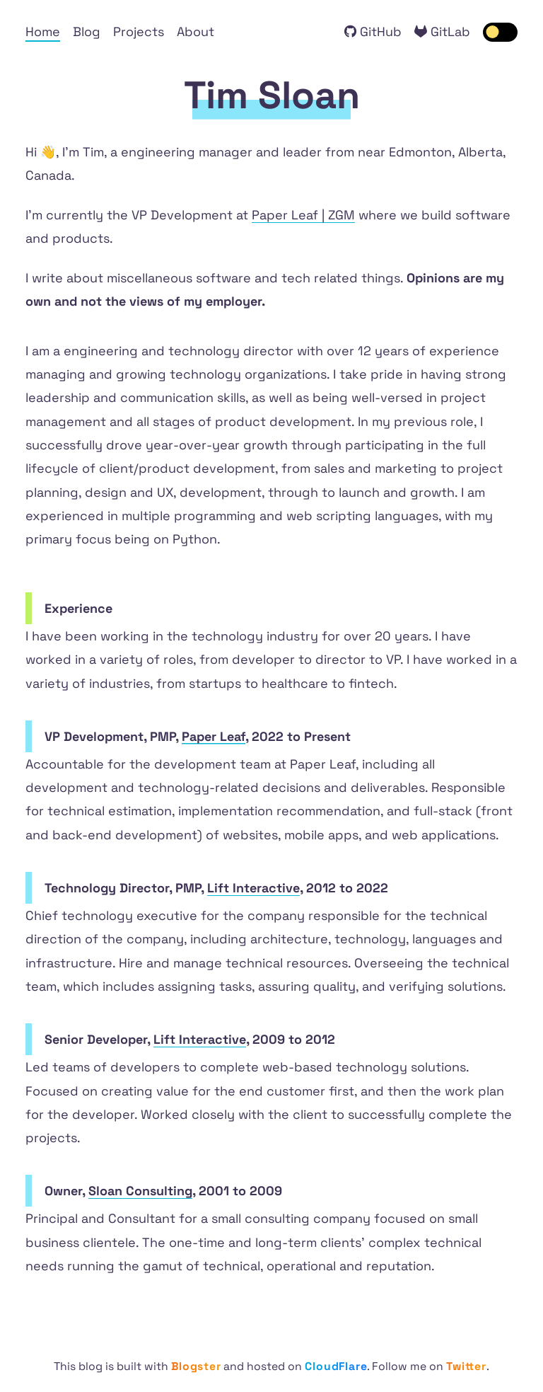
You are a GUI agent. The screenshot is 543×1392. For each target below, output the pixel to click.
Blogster (196, 1366)
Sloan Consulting (140, 1191)
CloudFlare (336, 1366)
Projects (138, 31)
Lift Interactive (253, 888)
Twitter (466, 1366)
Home (42, 31)
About (195, 31)
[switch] (500, 32)
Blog (86, 31)
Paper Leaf (213, 736)
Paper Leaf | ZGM (303, 215)
